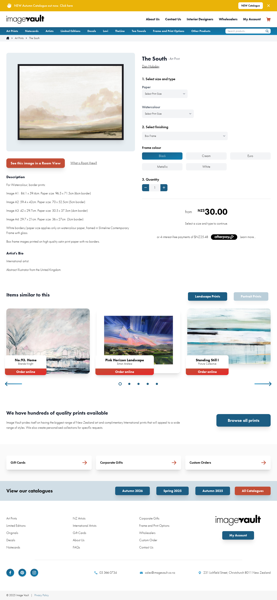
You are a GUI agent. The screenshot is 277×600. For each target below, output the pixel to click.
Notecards (32, 31)
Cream (206, 156)
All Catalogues (253, 491)
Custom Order (148, 540)
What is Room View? (83, 163)
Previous (14, 384)
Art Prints (12, 31)
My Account (252, 19)
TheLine (120, 31)
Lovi (105, 31)
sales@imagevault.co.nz (157, 573)
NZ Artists (79, 518)
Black (162, 156)
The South (34, 38)
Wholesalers (228, 19)
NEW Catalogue (250, 5)
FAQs (76, 547)
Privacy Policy (41, 595)
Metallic (162, 166)
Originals (12, 533)
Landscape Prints (207, 296)
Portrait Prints (251, 296)
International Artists (84, 525)
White (206, 166)
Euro (250, 156)
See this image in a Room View (36, 163)
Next (263, 384)
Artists (50, 31)
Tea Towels (139, 31)
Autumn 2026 (132, 491)
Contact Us (173, 19)
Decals (91, 31)
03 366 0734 (106, 573)
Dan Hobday (150, 66)
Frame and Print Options (168, 31)
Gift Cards (79, 533)
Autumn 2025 (212, 491)
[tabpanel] (48, 341)
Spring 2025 (172, 491)
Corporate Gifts (149, 518)
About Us (153, 19)
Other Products (200, 31)
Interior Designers (200, 19)
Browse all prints (243, 420)
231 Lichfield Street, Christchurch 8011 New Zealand (234, 573)
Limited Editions (70, 31)
